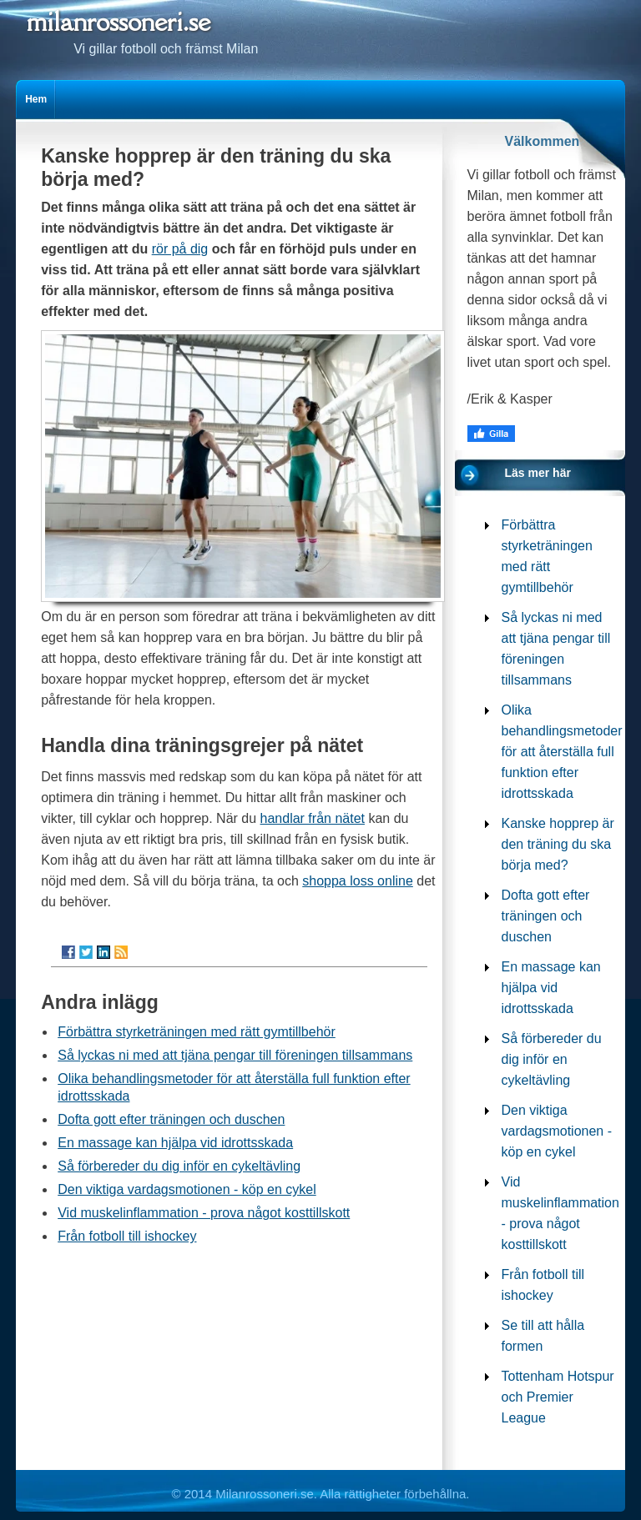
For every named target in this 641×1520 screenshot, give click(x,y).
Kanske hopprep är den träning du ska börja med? (558, 844)
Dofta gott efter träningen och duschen (171, 1119)
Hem (36, 99)
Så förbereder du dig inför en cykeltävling (179, 1166)
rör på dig (180, 249)
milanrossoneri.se (118, 21)
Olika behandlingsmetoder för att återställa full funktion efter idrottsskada (562, 751)
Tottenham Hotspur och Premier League (558, 1397)
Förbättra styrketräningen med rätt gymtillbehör (197, 1032)
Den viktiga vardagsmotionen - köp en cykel (187, 1189)
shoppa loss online (357, 881)
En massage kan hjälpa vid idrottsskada (175, 1143)
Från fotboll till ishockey (127, 1236)
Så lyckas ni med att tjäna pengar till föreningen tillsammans (235, 1055)
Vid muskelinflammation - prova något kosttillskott (204, 1213)
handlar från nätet (312, 818)
